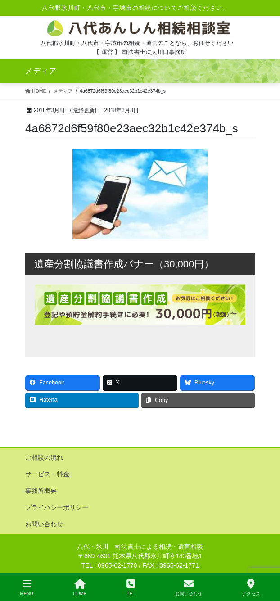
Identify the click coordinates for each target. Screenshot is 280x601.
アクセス (251, 587)
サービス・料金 (47, 474)
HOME (80, 587)
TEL (130, 587)
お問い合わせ (44, 524)
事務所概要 (41, 490)
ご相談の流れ (44, 457)
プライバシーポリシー (56, 507)
